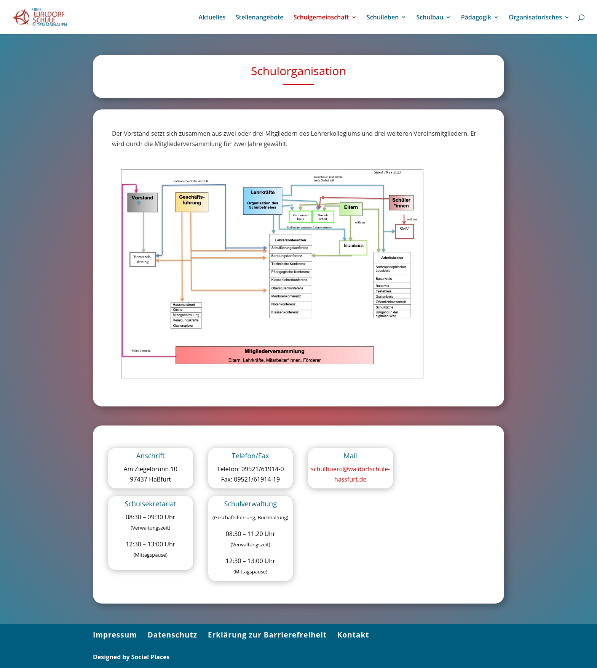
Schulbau (430, 17)
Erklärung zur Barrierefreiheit (267, 635)
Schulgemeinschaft (321, 17)
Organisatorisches (535, 17)
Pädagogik (476, 17)
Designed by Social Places (131, 657)
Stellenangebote (259, 17)
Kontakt (353, 635)
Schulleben (383, 17)
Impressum (115, 635)
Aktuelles (211, 17)
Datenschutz (172, 635)
